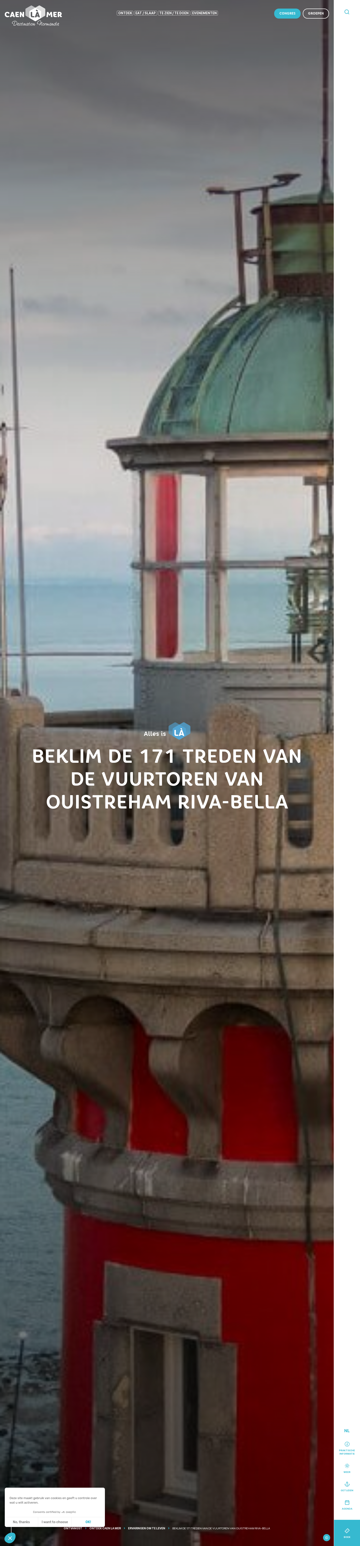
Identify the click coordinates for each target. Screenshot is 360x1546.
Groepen (316, 13)
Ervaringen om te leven (147, 1528)
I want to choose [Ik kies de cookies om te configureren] (55, 1522)
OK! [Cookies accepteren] (88, 1522)
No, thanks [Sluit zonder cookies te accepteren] (21, 1522)
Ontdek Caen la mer (105, 1528)
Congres (287, 13)
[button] (10, 1538)
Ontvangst (73, 1528)
